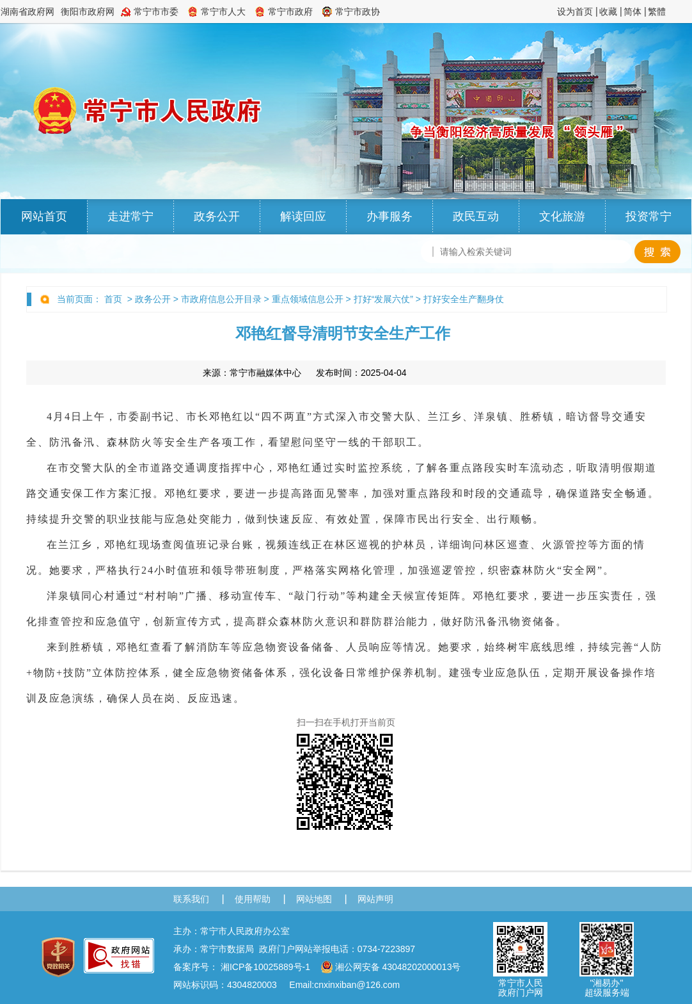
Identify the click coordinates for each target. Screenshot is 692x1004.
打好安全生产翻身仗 (463, 299)
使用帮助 (253, 899)
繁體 (657, 11)
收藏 (608, 11)
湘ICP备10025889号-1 (265, 967)
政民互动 (476, 216)
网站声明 (375, 899)
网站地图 (314, 899)
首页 (113, 299)
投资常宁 (648, 216)
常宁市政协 (357, 11)
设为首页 (575, 11)
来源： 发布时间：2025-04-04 (305, 373)
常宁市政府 (290, 11)
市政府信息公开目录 (221, 299)
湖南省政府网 (27, 11)
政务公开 (217, 216)
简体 (632, 11)
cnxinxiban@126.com (357, 985)
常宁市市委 (156, 11)
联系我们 (191, 899)
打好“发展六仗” (383, 299)
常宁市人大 (223, 11)
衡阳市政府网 (87, 11)
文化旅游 (562, 216)
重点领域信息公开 (307, 299)
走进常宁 (130, 216)
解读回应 (303, 216)
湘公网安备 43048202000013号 (390, 966)
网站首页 (44, 216)
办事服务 (389, 216)
